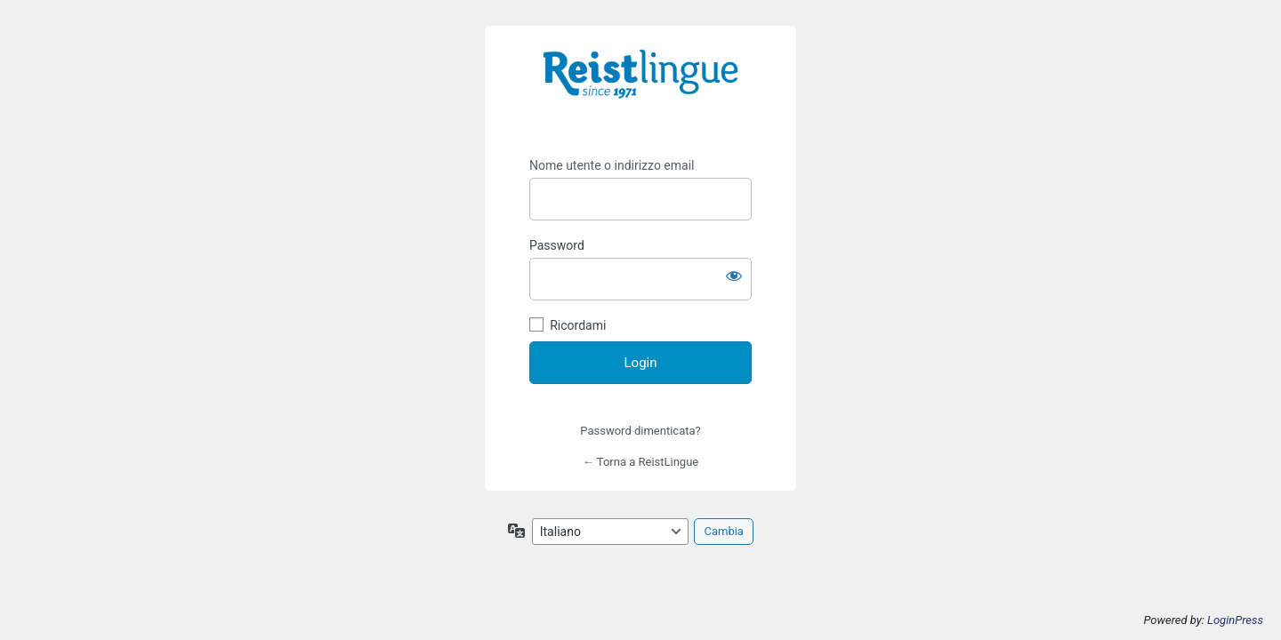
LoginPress (1235, 620)
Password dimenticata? (640, 430)
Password (556, 245)
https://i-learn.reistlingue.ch (640, 86)
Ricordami (578, 325)
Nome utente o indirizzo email (611, 165)
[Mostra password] (734, 275)
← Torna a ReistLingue (640, 461)
